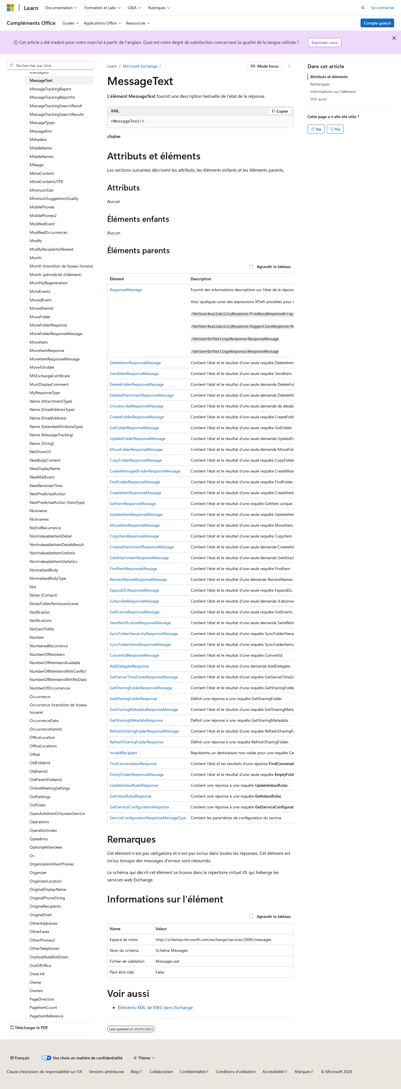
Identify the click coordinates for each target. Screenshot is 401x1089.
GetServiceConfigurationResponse (139, 807)
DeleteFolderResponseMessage (137, 384)
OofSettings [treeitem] (40, 796)
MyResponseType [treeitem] (45, 392)
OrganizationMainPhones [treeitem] (52, 864)
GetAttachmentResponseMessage (139, 557)
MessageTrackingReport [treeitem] (50, 89)
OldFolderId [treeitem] (40, 762)
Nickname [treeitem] (38, 510)
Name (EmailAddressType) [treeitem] (52, 409)
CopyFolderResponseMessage (136, 460)
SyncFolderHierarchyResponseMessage (144, 633)
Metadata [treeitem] (38, 139)
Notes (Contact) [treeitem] (43, 595)
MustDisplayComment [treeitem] (49, 384)
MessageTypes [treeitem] (42, 122)
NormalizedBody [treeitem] (44, 570)
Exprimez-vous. (325, 42)
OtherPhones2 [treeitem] (42, 940)
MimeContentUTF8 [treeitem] (46, 181)
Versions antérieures (106, 1071)
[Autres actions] (289, 66)
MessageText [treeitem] (41, 80)
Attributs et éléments (329, 76)
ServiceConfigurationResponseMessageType (148, 817)
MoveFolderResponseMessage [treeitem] (56, 333)
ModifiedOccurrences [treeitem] (48, 232)
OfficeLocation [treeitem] (42, 737)
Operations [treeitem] (39, 821)
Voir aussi (318, 99)
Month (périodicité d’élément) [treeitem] (56, 274)
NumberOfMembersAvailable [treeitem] (55, 662)
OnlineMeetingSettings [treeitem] (50, 788)
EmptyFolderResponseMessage (137, 774)
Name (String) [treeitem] (42, 443)
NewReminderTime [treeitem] (46, 485)
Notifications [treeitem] (41, 620)
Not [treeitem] (33, 586)
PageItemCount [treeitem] (43, 1007)
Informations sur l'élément (333, 91)
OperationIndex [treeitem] (43, 830)
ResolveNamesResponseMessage (138, 579)
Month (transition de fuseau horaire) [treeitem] (61, 266)
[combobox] (50, 65)
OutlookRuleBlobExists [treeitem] (49, 957)
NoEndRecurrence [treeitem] (45, 527)
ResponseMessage (126, 289)
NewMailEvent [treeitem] (42, 477)
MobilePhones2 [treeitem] (43, 215)
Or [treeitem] (32, 855)
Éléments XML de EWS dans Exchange (155, 1007)
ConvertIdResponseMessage (134, 655)
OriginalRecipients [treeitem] (45, 906)
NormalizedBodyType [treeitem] (48, 578)
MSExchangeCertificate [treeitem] (50, 375)
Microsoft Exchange (140, 66)
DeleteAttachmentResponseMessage (142, 395)
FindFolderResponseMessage (135, 481)
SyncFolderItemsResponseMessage (140, 644)
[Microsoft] (10, 7)
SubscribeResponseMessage (134, 601)
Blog (135, 1071)
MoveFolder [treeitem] (40, 316)
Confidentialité (192, 1071)
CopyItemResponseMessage (134, 536)
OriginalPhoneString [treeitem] (47, 898)
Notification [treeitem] (40, 612)
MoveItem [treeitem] (39, 342)
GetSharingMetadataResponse (136, 720)
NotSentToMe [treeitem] (42, 629)
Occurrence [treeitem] (40, 696)
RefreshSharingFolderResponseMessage (144, 731)
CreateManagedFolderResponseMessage (145, 471)
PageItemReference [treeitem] (46, 1016)
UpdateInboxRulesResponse (134, 785)
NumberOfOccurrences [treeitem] (50, 688)
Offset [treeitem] (35, 754)
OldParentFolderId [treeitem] (46, 779)
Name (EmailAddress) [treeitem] (48, 418)
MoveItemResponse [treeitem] (47, 350)
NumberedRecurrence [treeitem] (49, 645)
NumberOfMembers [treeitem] (47, 654)
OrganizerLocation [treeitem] (46, 881)
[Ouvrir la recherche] (363, 8)
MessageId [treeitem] (39, 72)
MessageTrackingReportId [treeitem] (52, 97)
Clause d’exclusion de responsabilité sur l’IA (44, 1071)
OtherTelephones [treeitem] (44, 948)
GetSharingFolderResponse (133, 698)
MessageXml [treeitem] (41, 131)
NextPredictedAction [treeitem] (48, 493)
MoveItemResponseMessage (135, 525)
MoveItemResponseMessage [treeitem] (55, 359)
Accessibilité (273, 1071)
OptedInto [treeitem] (39, 838)
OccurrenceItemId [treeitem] (46, 729)
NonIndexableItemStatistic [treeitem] (53, 552)
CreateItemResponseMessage (135, 492)
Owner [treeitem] (35, 982)
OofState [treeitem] (37, 805)
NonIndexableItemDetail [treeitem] (51, 536)
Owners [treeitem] (36, 990)
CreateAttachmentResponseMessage (142, 546)
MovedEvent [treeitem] (41, 300)
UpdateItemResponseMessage (136, 514)
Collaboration (161, 1071)
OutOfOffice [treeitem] (40, 965)
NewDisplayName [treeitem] (45, 468)
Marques (302, 1071)
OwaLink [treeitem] (37, 973)
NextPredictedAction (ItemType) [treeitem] (57, 502)
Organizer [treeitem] (38, 872)
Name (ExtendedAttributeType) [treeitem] (56, 426)
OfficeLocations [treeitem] (43, 746)
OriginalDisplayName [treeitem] (48, 889)
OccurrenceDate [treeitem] (44, 720)
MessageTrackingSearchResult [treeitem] (56, 105)
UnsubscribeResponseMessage (136, 406)
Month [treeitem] (36, 257)
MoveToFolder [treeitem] (42, 367)
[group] (200, 548)
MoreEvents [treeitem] (40, 291)
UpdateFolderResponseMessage (137, 438)
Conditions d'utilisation (236, 1071)
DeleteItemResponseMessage (135, 362)
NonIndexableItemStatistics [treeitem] (53, 561)
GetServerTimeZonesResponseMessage (144, 677)
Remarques (320, 84)
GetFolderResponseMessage (134, 427)
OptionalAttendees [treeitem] (46, 847)
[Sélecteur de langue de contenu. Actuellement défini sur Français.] (20, 1057)
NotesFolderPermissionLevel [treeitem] (54, 603)
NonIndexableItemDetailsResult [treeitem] (57, 544)
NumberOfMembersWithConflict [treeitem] (58, 671)
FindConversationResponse (133, 763)
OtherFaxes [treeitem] (39, 931)
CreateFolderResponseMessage (137, 416)
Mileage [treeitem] (36, 164)
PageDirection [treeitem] (42, 999)
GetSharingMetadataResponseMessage (144, 709)
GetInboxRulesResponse (130, 796)
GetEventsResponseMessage (134, 612)
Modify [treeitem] (36, 240)
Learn (112, 66)
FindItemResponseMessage (133, 568)
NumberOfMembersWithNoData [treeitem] (58, 679)
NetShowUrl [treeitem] (40, 451)
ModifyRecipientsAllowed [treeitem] (51, 249)
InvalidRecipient (123, 752)
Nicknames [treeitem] (39, 519)
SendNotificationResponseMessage (140, 622)
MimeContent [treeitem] (42, 173)
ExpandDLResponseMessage (134, 590)
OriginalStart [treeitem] (41, 914)
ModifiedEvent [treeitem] (42, 223)
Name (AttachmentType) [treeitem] (51, 401)
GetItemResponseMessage (133, 503)
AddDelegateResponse (129, 666)
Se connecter (382, 7)
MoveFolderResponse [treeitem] (48, 325)
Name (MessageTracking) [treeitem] (51, 434)
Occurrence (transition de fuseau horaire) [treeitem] (58, 708)
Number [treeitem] (37, 637)
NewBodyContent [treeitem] (45, 460)
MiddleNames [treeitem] (42, 156)
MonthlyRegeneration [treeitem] (49, 282)
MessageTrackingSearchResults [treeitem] (57, 114)
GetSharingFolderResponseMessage (141, 687)
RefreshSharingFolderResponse (136, 742)
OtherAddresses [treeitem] (44, 923)
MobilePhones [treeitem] (42, 207)
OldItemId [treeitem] (38, 771)
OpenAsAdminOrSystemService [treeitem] (57, 813)
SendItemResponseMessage (134, 373)
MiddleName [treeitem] (41, 148)
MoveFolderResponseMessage (136, 449)
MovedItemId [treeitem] (41, 308)
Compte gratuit (377, 23)
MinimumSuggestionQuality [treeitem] (54, 198)
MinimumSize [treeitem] (41, 190)
